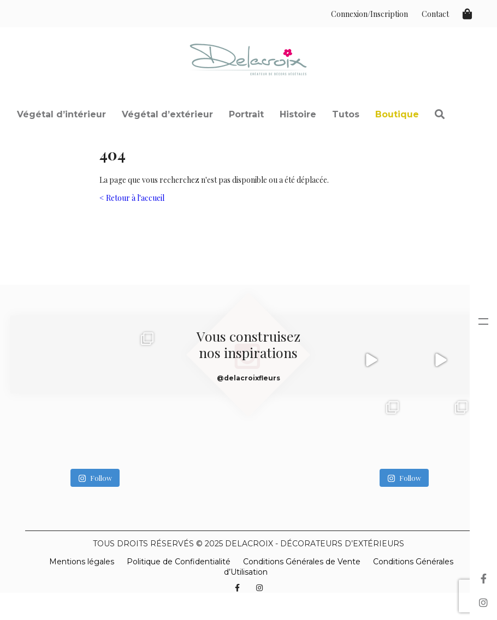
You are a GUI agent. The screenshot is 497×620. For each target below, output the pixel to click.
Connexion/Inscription (369, 14)
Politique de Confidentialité (178, 562)
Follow (95, 477)
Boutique (397, 114)
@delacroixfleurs (248, 378)
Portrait (246, 114)
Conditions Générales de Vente (301, 562)
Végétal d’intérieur (61, 114)
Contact (435, 14)
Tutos (345, 114)
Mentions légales (81, 562)
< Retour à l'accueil (131, 198)
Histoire (298, 114)
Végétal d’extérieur (167, 114)
